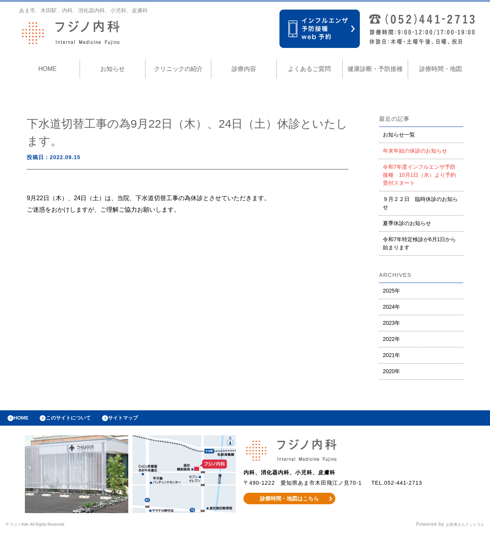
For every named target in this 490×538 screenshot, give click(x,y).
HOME (47, 69)
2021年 (391, 355)
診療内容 (244, 69)
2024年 (391, 307)
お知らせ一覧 (399, 135)
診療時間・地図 (440, 69)
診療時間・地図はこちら (289, 502)
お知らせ (112, 69)
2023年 (391, 323)
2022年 (391, 339)
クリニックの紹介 (178, 69)
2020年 (391, 371)
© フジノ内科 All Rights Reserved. (46, 528)
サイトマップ (140, 420)
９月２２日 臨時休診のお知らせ (420, 203)
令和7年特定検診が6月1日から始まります (419, 243)
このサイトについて (78, 420)
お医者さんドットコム (459, 528)
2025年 (391, 291)
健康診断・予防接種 (375, 69)
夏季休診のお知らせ (407, 223)
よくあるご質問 (309, 69)
